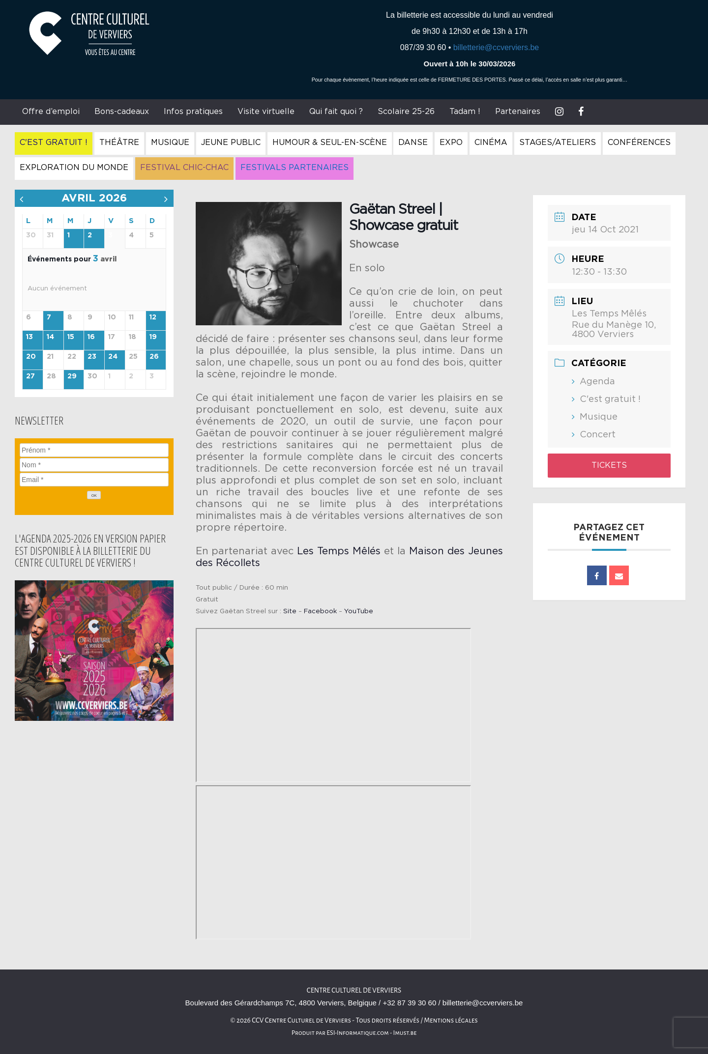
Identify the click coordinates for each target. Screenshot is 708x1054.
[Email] (94, 479)
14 (50, 337)
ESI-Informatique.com (357, 1032)
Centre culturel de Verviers (354, 990)
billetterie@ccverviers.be (496, 47)
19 (153, 337)
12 (152, 317)
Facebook (320, 611)
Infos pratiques (193, 111)
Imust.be (405, 1032)
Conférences (639, 142)
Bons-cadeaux (121, 111)
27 (30, 376)
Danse (413, 142)
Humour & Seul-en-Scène (329, 142)
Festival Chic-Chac (184, 167)
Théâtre (119, 142)
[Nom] (94, 465)
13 (29, 337)
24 (113, 356)
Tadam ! (464, 111)
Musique (170, 142)
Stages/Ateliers (557, 142)
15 (70, 337)
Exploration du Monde (74, 167)
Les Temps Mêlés (339, 551)
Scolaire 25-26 (406, 111)
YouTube (358, 611)
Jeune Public (231, 142)
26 (154, 356)
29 (72, 376)
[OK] (94, 495)
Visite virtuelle (266, 111)
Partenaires (517, 111)
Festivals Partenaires (294, 167)
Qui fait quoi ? (336, 111)
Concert (598, 434)
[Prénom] (94, 450)
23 (92, 356)
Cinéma (490, 142)
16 (91, 337)
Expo (451, 142)
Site (289, 611)
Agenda (597, 381)
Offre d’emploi (51, 111)
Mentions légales (451, 1020)
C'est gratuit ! (54, 142)
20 (31, 356)
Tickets (609, 465)
